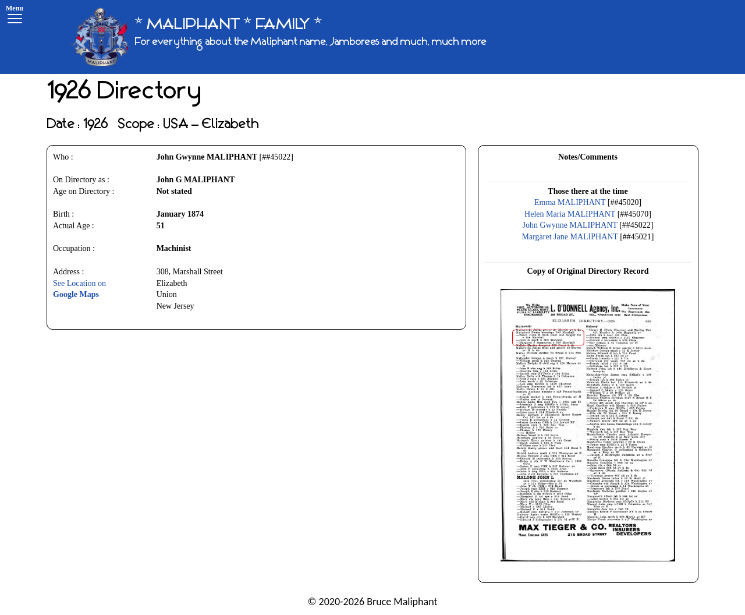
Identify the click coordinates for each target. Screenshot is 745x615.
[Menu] (14, 16)
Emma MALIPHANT (569, 202)
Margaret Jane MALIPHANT (570, 236)
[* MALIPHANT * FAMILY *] (279, 37)
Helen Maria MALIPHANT (569, 214)
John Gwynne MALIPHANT (570, 225)
